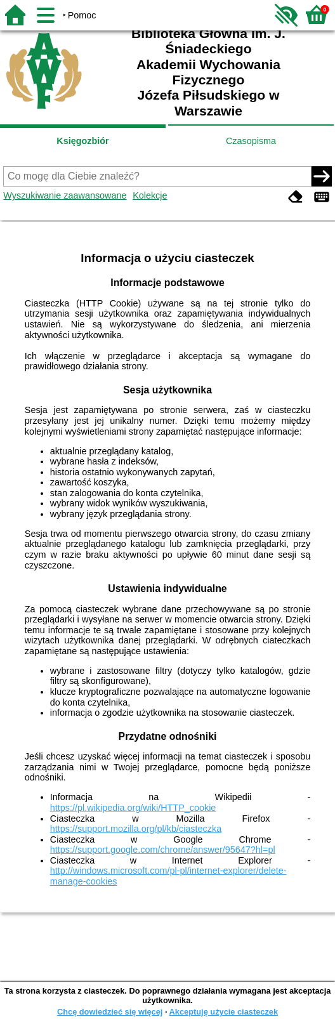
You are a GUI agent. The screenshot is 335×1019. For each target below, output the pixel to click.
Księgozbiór (82, 141)
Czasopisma (251, 141)
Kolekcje (150, 195)
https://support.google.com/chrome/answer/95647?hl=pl (162, 850)
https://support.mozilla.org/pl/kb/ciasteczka (135, 829)
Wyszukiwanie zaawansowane (64, 195)
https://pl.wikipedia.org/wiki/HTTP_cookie (133, 808)
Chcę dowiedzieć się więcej (109, 1011)
